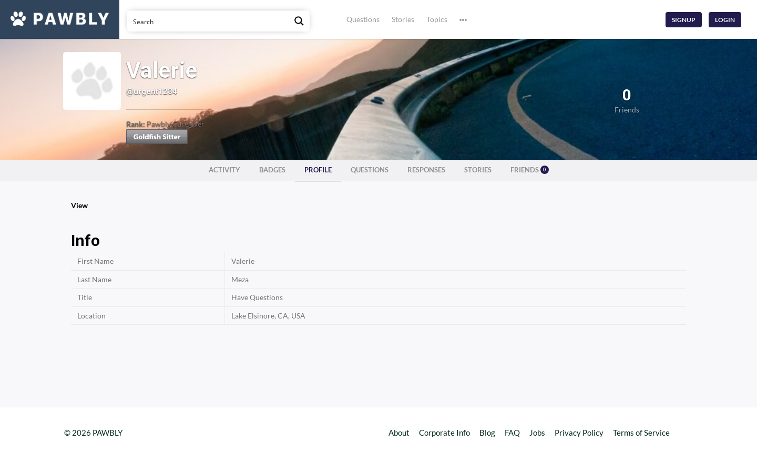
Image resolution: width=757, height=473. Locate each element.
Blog (487, 432)
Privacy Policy (579, 432)
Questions (363, 19)
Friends (529, 170)
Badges (272, 170)
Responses (426, 170)
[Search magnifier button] (299, 21)
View (79, 205)
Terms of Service (641, 432)
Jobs (537, 432)
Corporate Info (444, 432)
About (399, 432)
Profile (318, 170)
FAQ (512, 432)
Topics (436, 19)
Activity (224, 170)
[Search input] (208, 21)
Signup (683, 20)
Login (725, 20)
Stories (403, 19)
